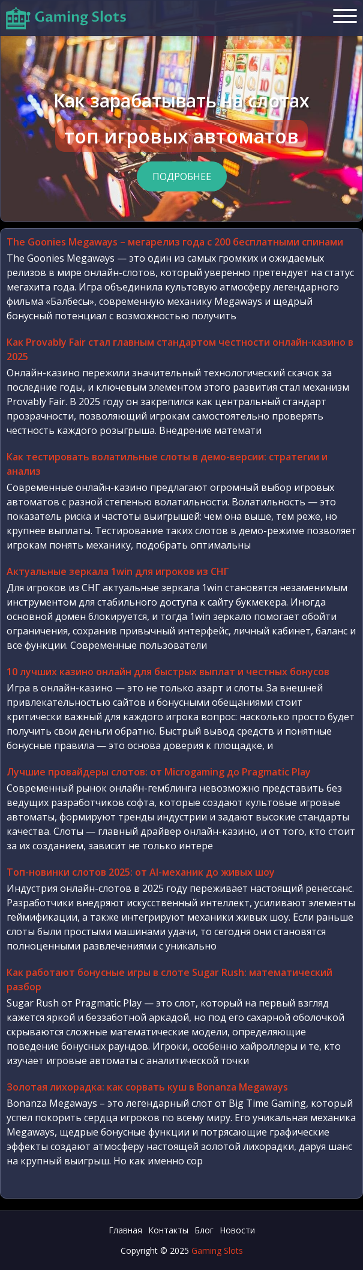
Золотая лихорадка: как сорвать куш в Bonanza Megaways (147, 1087)
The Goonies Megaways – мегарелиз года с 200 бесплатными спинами (175, 241)
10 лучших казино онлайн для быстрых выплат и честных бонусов (168, 671)
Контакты (168, 1230)
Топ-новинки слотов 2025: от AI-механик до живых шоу (141, 872)
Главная (125, 1230)
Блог (204, 1230)
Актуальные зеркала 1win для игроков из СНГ (118, 571)
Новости (237, 1230)
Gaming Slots (217, 1250)
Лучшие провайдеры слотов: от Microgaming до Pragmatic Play (159, 771)
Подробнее (181, 176)
